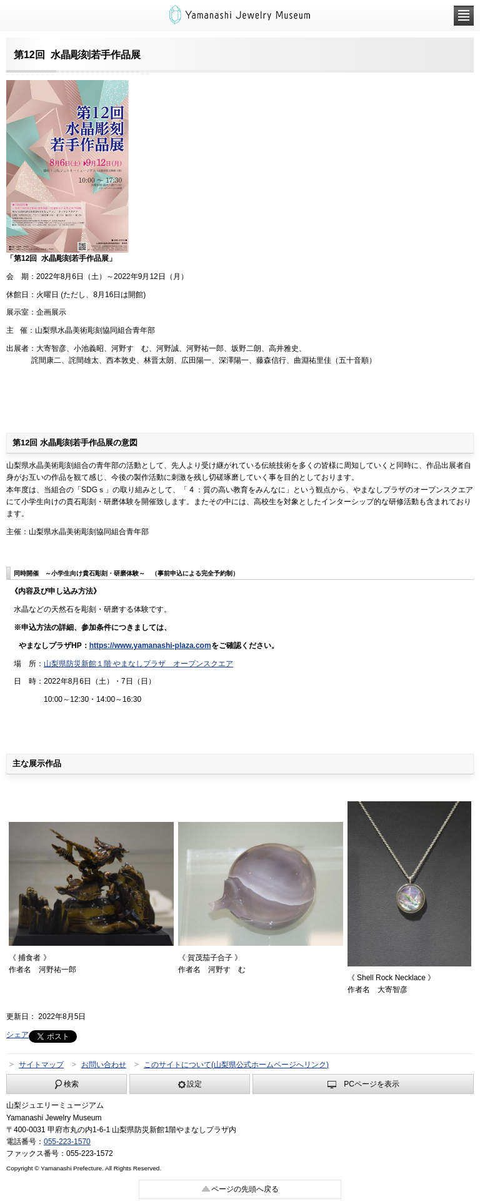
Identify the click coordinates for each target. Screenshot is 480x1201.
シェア (17, 1034)
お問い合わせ (103, 1064)
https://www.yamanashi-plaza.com (150, 645)
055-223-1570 (67, 1141)
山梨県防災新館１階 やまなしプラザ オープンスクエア (138, 663)
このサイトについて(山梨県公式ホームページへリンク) (236, 1064)
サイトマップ (41, 1064)
